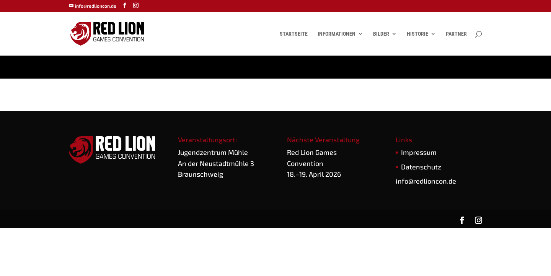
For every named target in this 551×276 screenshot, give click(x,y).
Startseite (294, 34)
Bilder (381, 34)
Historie (417, 34)
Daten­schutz (421, 167)
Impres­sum (419, 152)
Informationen (336, 34)
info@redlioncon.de (426, 181)
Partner (456, 34)
